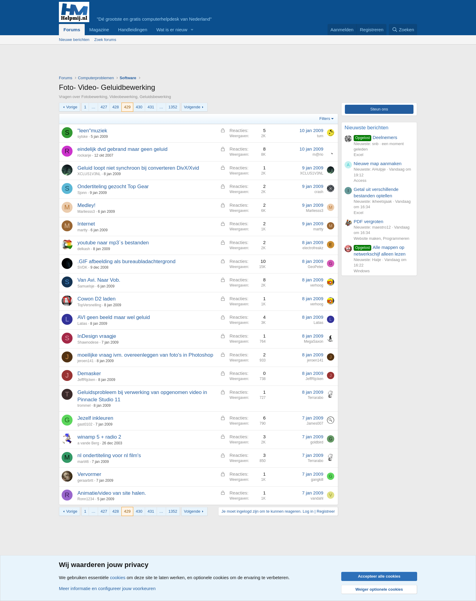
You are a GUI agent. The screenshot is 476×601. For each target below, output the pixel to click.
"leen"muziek (92, 131)
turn (320, 136)
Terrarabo (315, 398)
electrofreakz (312, 248)
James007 (315, 423)
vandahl (317, 498)
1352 (172, 107)
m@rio (317, 154)
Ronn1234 (85, 499)
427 (103, 107)
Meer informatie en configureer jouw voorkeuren (107, 588)
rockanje (84, 155)
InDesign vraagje (96, 336)
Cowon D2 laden (96, 299)
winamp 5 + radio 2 (99, 437)
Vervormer (89, 474)
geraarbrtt (85, 480)
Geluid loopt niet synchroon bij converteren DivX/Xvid (138, 168)
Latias (82, 323)
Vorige (71, 107)
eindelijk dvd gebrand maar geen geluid (122, 149)
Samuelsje (85, 286)
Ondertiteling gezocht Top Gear (113, 186)
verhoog (316, 285)
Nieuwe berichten (74, 39)
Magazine (99, 29)
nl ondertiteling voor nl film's (109, 455)
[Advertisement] (169, 61)
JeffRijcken (86, 380)
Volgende (192, 107)
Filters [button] (324, 118)
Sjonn (82, 193)
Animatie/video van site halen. (111, 493)
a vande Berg (88, 443)
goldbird (316, 442)
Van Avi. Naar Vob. (98, 280)
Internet (86, 224)
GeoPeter (315, 267)
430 (139, 107)
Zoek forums (105, 39)
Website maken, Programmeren (381, 238)
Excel (358, 154)
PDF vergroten (368, 221)
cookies (117, 577)
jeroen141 (85, 361)
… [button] (93, 107)
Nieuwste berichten (367, 128)
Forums (71, 29)
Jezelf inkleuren (95, 418)
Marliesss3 (86, 211)
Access (360, 180)
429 (127, 107)
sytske (82, 136)
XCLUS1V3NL (89, 174)
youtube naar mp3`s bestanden (113, 243)
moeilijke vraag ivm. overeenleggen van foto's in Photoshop (145, 355)
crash (318, 192)
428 (115, 107)
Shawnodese (87, 342)
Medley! (86, 205)
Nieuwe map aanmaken (378, 163)
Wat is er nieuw (171, 29)
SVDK (82, 267)
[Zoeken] (403, 29)
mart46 (83, 462)
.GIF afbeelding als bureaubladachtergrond (126, 261)
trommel (83, 405)
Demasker (89, 373)
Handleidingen (132, 29)
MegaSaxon (313, 341)
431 (151, 107)
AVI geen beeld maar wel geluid (113, 317)
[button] (192, 29)
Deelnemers (375, 137)
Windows (362, 271)
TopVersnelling (89, 305)
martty (82, 230)
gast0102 (84, 424)
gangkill (317, 479)
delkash (83, 249)
